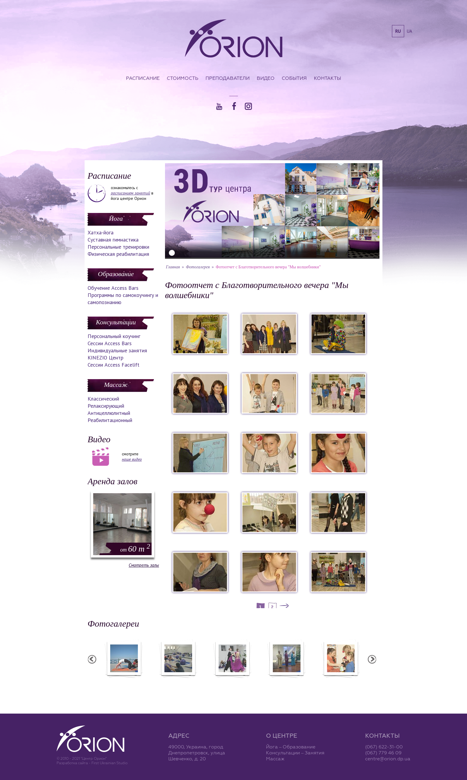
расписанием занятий (130, 193)
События (294, 78)
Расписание (143, 78)
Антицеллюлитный (109, 413)
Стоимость (182, 78)
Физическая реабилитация (118, 253)
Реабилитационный (110, 420)
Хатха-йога (100, 232)
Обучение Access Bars (113, 287)
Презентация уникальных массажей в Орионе (314, 684)
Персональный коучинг (114, 336)
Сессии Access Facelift (113, 364)
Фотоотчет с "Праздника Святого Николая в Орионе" (260, 684)
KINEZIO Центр (105, 357)
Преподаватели (228, 78)
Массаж (115, 384)
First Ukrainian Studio (109, 763)
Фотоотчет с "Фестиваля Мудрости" (206, 684)
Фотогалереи (113, 623)
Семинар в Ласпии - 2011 (97, 681)
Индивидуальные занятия (117, 350)
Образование (116, 274)
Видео (266, 78)
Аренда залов (112, 481)
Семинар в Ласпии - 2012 (152, 681)
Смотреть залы (144, 565)
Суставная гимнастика (113, 239)
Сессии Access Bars (110, 343)
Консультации (116, 322)
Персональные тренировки (118, 246)
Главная (173, 267)
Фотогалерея (198, 267)
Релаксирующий (106, 405)
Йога (116, 218)
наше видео (132, 459)
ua (409, 31)
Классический (103, 398)
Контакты (327, 78)
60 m (135, 548)
